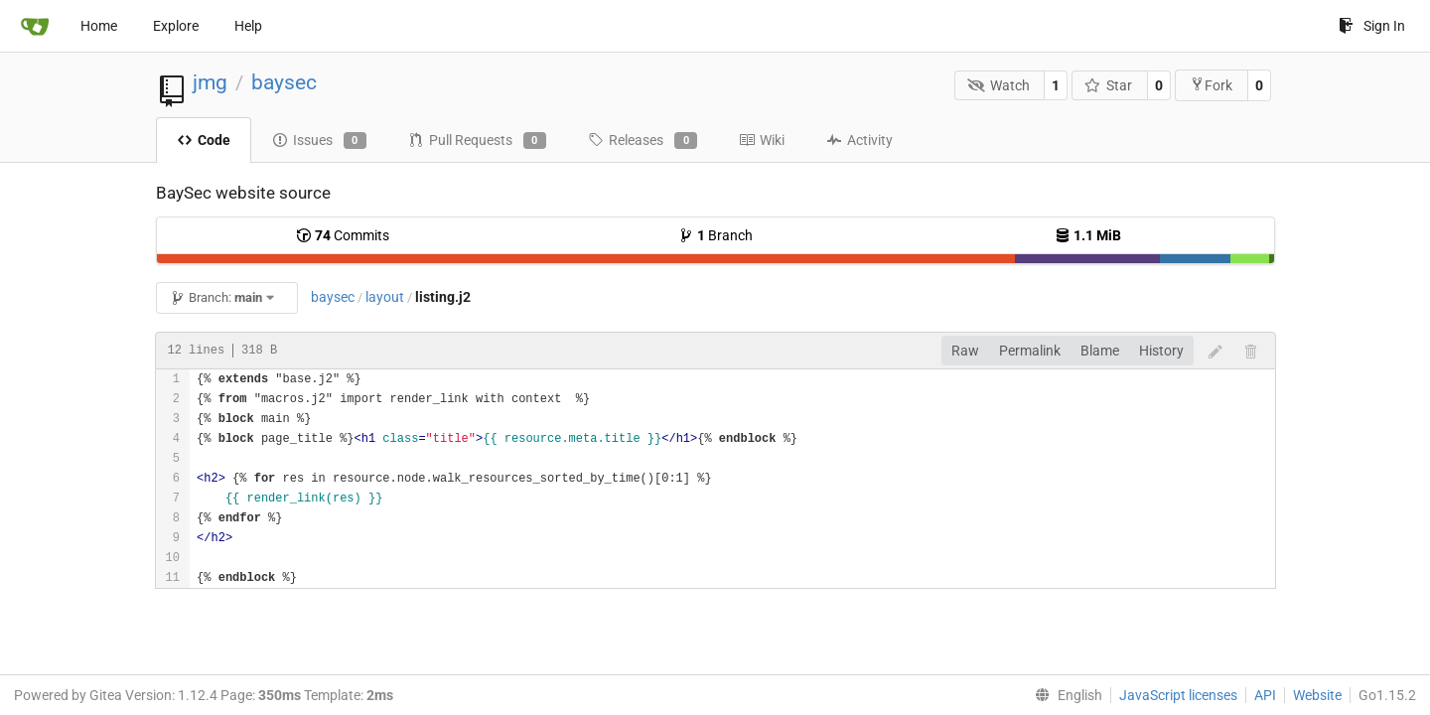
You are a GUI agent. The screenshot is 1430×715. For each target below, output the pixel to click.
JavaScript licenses (1178, 695)
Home (98, 26)
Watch (998, 85)
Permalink (1030, 350)
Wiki (762, 140)
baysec (284, 82)
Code (203, 140)
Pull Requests (477, 141)
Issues (319, 141)
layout (384, 297)
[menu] (1064, 695)
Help (248, 26)
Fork (1211, 84)
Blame (1099, 350)
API (1265, 695)
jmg (210, 82)
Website (1317, 695)
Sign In (1372, 26)
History (1161, 350)
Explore (176, 26)
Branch (715, 235)
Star (1108, 85)
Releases (642, 141)
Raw (965, 350)
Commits (342, 235)
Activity (859, 140)
